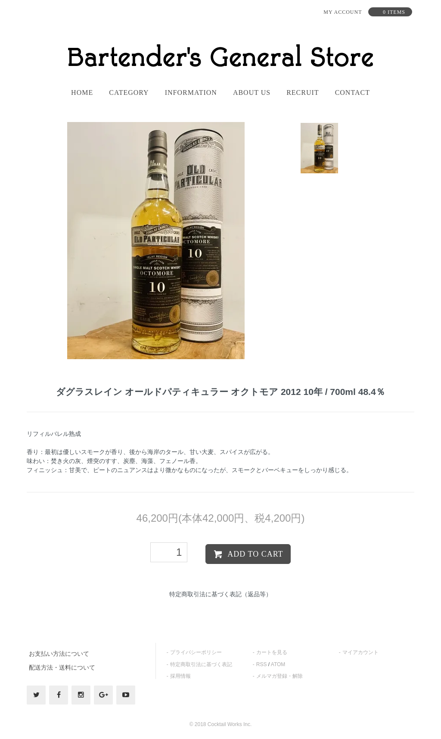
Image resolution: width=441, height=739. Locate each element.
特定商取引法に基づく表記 (201, 664)
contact (352, 92)
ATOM (278, 664)
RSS (261, 664)
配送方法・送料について (62, 667)
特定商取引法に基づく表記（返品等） (220, 594)
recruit (302, 92)
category (129, 92)
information (191, 92)
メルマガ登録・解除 (279, 676)
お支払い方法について (59, 653)
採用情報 (180, 676)
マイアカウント (360, 652)
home (82, 92)
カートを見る (271, 652)
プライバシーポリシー (196, 652)
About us (251, 92)
